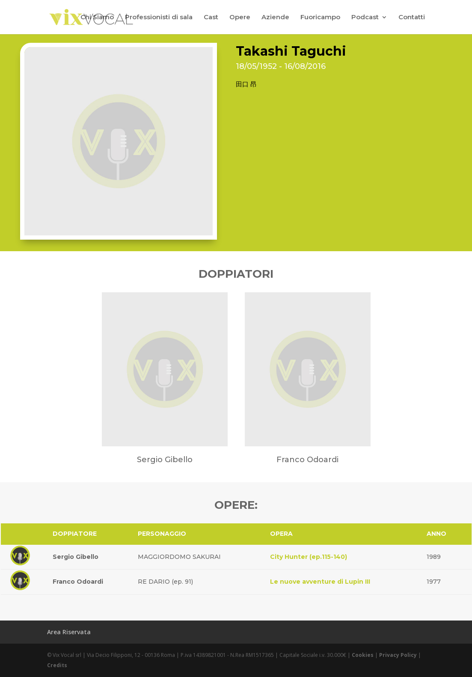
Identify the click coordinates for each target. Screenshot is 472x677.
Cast (211, 17)
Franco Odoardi (78, 581)
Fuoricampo (320, 17)
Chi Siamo (97, 17)
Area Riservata (69, 632)
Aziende (275, 17)
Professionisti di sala (159, 17)
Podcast (365, 17)
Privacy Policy (398, 655)
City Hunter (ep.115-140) (308, 557)
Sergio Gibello (75, 557)
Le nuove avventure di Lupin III (320, 581)
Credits (57, 665)
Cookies (363, 655)
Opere (239, 17)
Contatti (411, 17)
